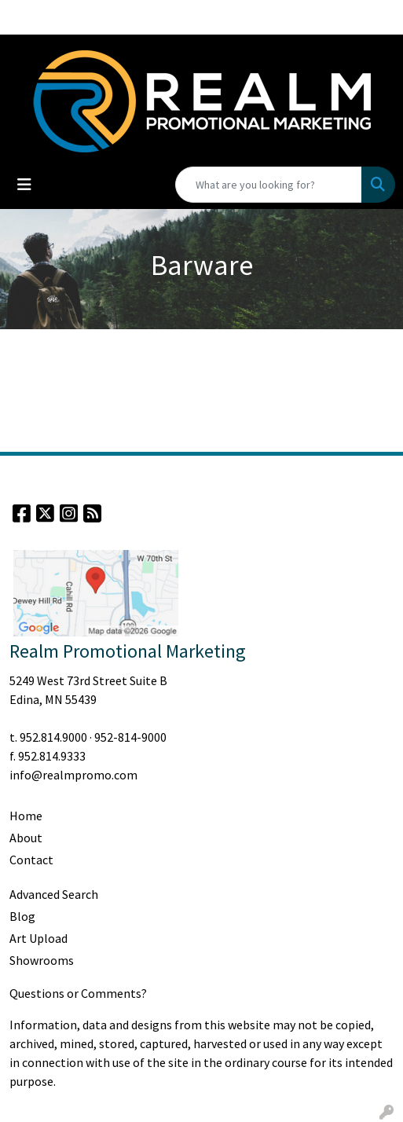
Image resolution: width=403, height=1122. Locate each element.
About (25, 837)
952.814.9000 (53, 737)
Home (25, 815)
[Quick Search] (268, 185)
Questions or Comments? (78, 993)
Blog (22, 916)
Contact (31, 859)
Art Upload (38, 938)
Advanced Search (53, 894)
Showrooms (41, 960)
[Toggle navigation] (24, 185)
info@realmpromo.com (73, 775)
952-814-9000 (130, 737)
